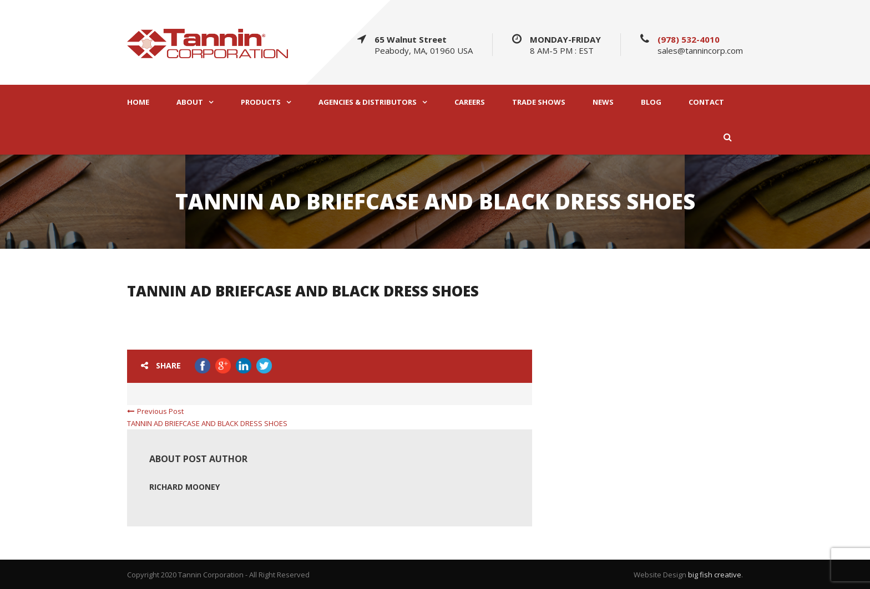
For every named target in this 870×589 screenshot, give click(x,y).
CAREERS (469, 102)
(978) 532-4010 (688, 39)
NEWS (603, 102)
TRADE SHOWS (538, 102)
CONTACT (706, 102)
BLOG (651, 102)
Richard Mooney (184, 487)
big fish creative (714, 575)
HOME (138, 102)
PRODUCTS (261, 102)
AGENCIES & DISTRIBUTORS (367, 102)
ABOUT (189, 102)
